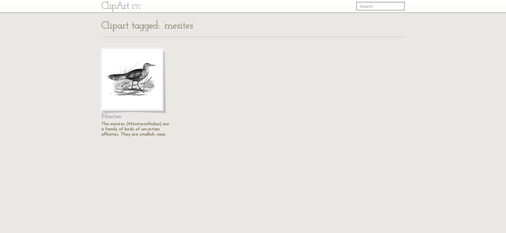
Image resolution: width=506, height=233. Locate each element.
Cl (121, 6)
